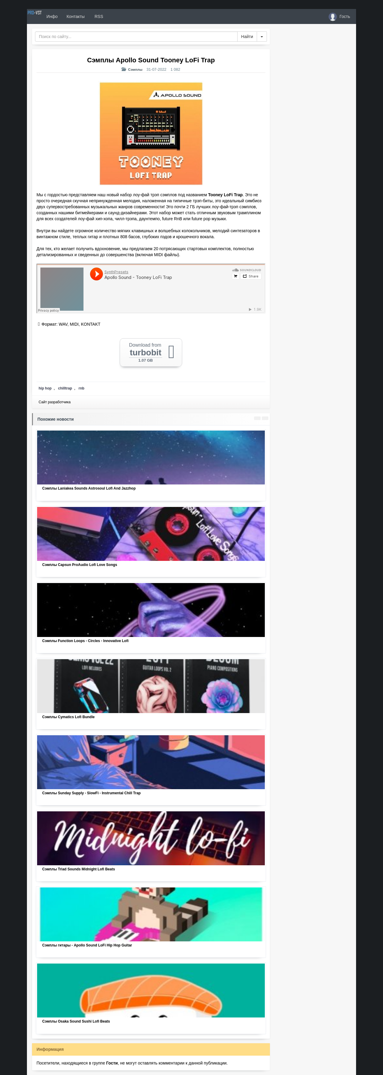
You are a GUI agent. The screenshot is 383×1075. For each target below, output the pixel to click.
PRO (44, 16)
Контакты (96, 16)
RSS (119, 16)
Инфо (72, 16)
